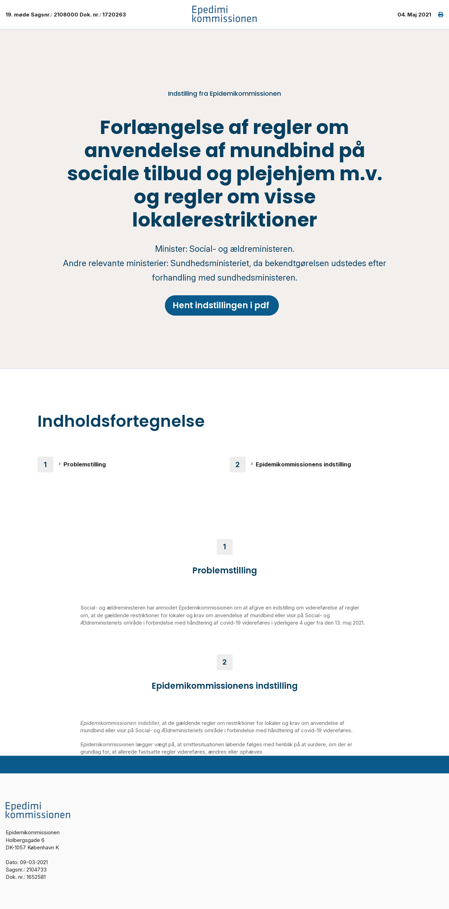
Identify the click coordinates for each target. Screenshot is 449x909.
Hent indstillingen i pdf (222, 305)
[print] (437, 14)
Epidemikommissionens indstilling (303, 464)
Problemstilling (84, 464)
